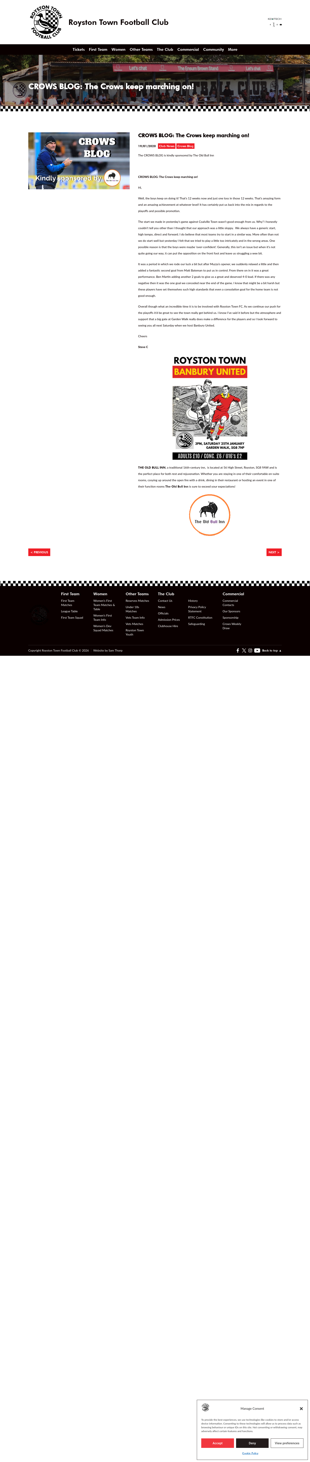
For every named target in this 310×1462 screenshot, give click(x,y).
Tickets (79, 49)
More (232, 49)
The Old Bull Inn (176, 486)
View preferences (287, 1443)
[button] (301, 1408)
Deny (252, 1443)
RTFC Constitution (200, 617)
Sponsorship (230, 617)
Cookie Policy (250, 1453)
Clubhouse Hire (168, 626)
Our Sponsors (231, 611)
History (193, 600)
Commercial (188, 49)
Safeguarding (196, 624)
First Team (98, 49)
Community (213, 49)
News (161, 607)
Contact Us (165, 600)
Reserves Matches (137, 600)
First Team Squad (72, 617)
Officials (163, 613)
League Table (69, 611)
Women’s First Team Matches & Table (104, 605)
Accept (218, 1443)
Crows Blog (185, 146)
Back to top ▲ (272, 650)
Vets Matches (134, 624)
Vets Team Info (135, 617)
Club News (166, 146)
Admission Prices (169, 619)
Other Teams (141, 49)
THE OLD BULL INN (152, 467)
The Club (165, 49)
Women (118, 49)
